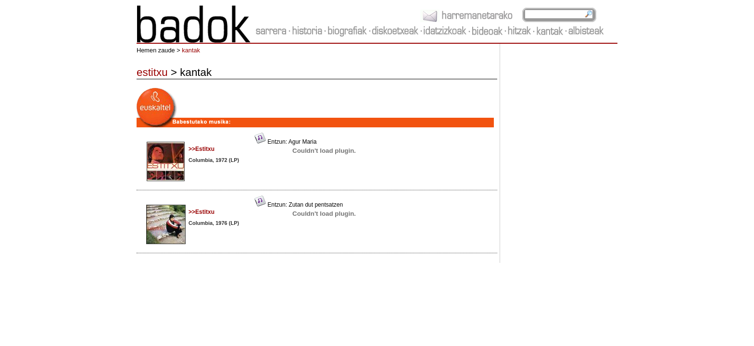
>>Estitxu (201, 149)
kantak (191, 50)
